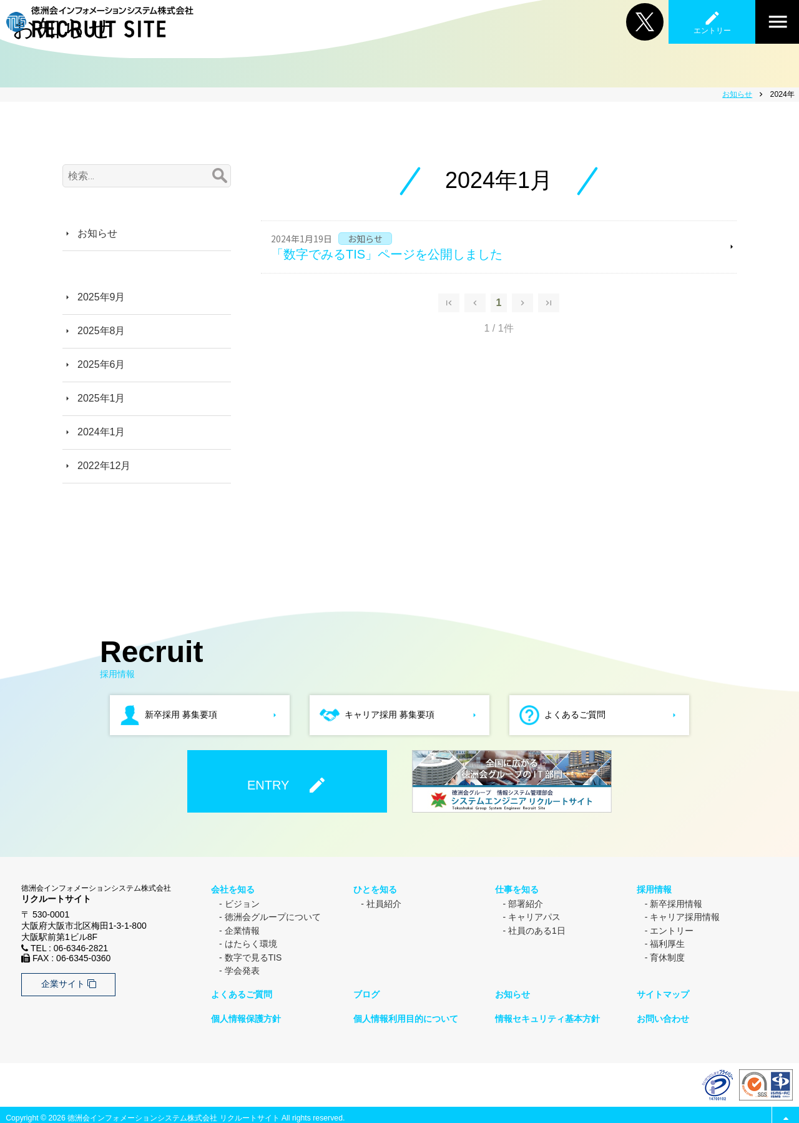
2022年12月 (103, 465)
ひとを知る (374, 888)
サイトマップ (662, 991)
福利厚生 (667, 942)
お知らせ (97, 233)
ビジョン (242, 901)
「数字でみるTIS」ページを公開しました (386, 254)
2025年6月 (101, 364)
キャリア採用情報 (685, 915)
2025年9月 (101, 297)
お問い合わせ (662, 1013)
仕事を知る (516, 888)
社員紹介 (383, 901)
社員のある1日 (537, 928)
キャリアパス (534, 915)
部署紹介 (525, 901)
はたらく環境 (251, 942)
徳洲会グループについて (273, 915)
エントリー (672, 928)
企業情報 (242, 928)
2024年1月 (101, 432)
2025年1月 (101, 398)
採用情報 (653, 888)
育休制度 (667, 955)
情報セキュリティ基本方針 (546, 1013)
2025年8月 (101, 330)
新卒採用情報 (676, 901)
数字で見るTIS (253, 955)
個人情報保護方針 (245, 1013)
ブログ (365, 991)
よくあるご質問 (241, 991)
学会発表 (242, 969)
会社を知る (232, 888)
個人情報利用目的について (404, 1013)
